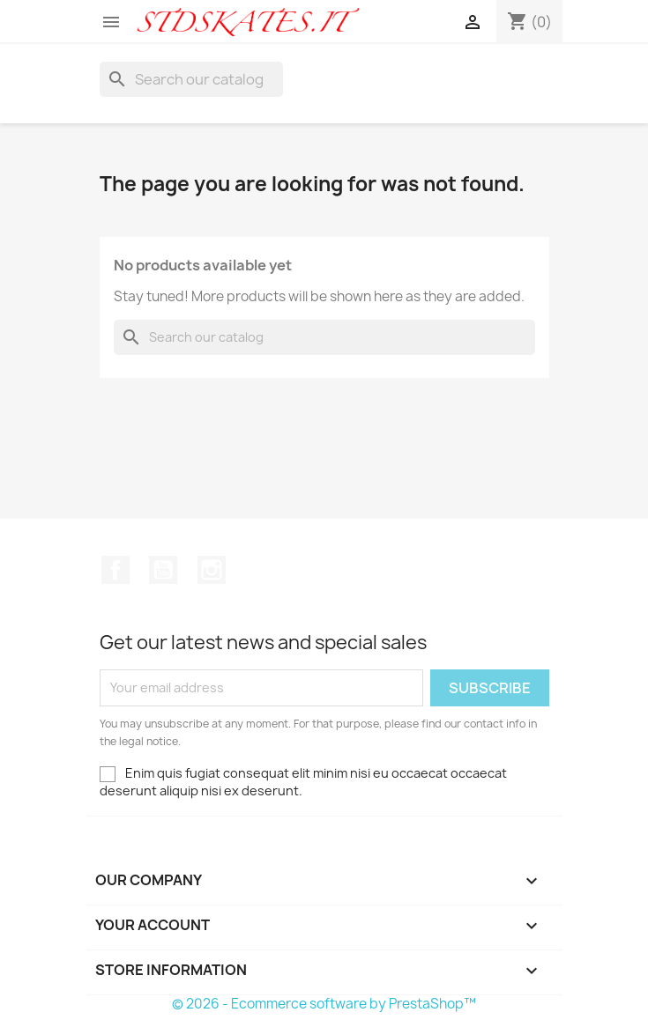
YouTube (163, 570)
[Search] (191, 79)
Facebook (115, 570)
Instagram (211, 570)
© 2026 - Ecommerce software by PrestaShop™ (324, 1003)
